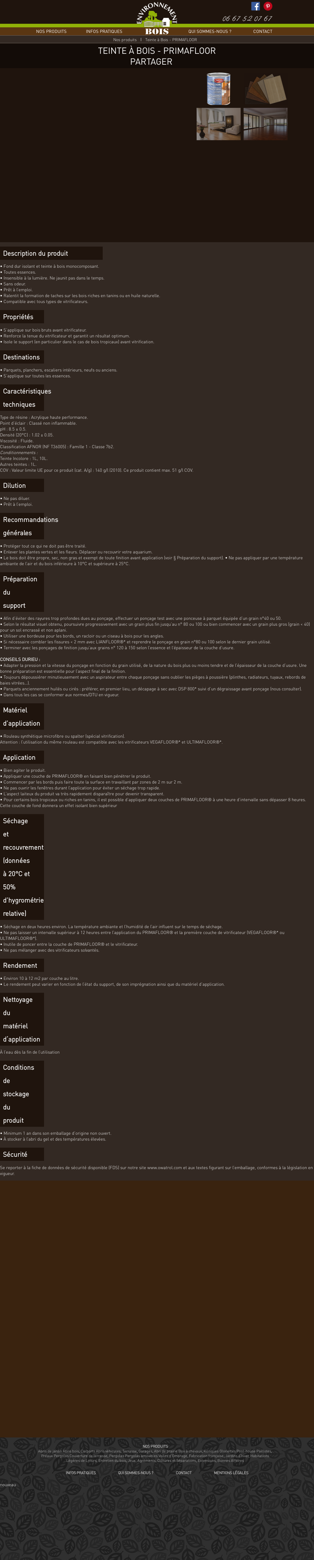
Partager (151, 61)
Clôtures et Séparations (176, 1460)
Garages (145, 1451)
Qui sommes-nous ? (209, 31)
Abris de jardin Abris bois (58, 1451)
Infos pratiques (104, 31)
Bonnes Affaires (230, 1460)
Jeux (132, 1460)
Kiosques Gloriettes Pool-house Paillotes (237, 1451)
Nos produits (51, 31)
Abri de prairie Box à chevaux (178, 1451)
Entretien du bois (112, 1460)
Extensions (207, 1460)
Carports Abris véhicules (101, 1451)
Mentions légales (231, 1472)
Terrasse (129, 1451)
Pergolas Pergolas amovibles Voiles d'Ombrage (148, 1455)
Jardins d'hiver (237, 1455)
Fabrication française (206, 1455)
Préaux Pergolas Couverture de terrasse (74, 1455)
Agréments (146, 1460)
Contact (262, 31)
